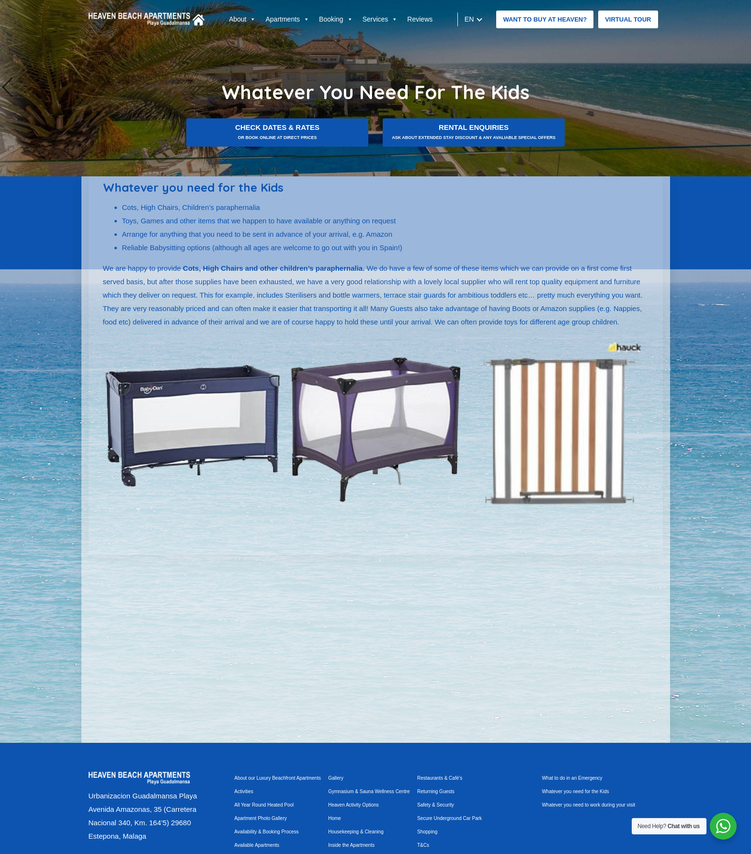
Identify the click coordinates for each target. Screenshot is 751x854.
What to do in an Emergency (572, 778)
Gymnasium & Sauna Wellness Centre (369, 791)
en (469, 19)
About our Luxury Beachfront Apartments (277, 778)
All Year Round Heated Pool (264, 805)
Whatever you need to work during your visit (588, 805)
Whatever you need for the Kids (575, 791)
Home (334, 818)
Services (380, 19)
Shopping (427, 831)
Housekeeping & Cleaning (356, 831)
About (242, 19)
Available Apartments (256, 845)
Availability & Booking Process (266, 831)
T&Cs (423, 845)
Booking (336, 19)
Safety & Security (435, 805)
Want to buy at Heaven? (545, 19)
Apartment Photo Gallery (260, 818)
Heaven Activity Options (353, 805)
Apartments (287, 19)
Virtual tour (628, 19)
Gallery (335, 778)
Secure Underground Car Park (449, 818)
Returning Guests (436, 791)
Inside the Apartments (351, 845)
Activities (243, 791)
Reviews (419, 19)
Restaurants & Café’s (439, 778)
